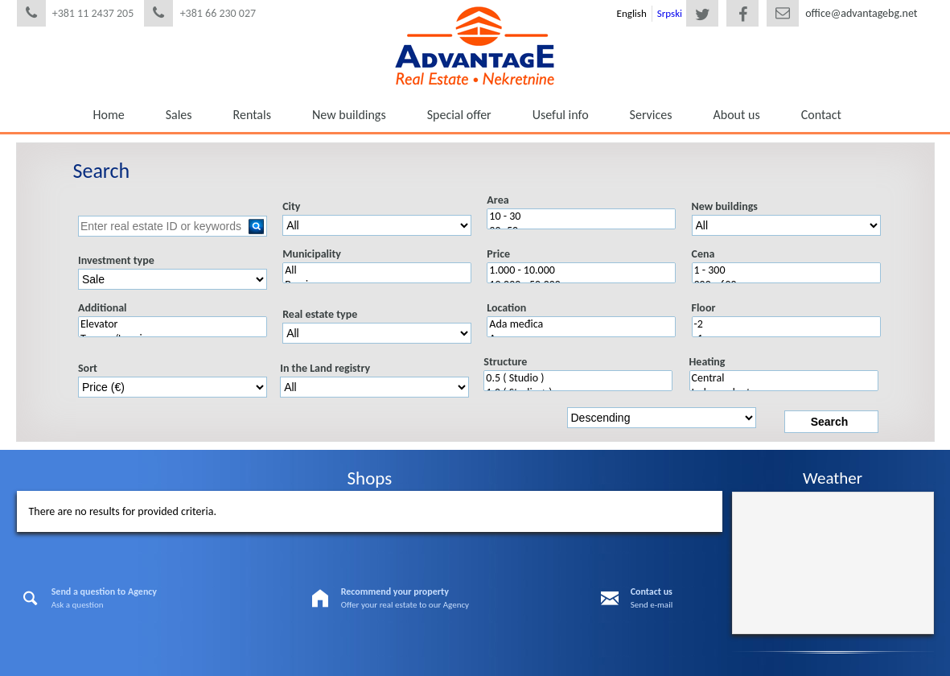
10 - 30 (581, 216)
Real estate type (319, 314)
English (632, 13)
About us (737, 114)
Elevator (172, 324)
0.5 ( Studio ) (578, 378)
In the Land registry (325, 368)
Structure (505, 362)
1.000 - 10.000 (581, 270)
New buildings (349, 114)
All (377, 270)
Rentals (252, 114)
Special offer (459, 114)
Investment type (116, 260)
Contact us (651, 591)
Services (651, 114)
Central (784, 378)
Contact (821, 114)
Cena (703, 254)
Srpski (669, 13)
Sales (179, 114)
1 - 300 (786, 270)
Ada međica (581, 324)
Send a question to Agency (104, 591)
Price (498, 254)
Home (109, 114)
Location (506, 308)
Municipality (311, 254)
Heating (707, 362)
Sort (87, 368)
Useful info (561, 114)
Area (497, 200)
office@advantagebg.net (861, 13)
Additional (102, 308)
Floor (704, 308)
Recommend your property (395, 591)
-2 (786, 324)
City (291, 206)
